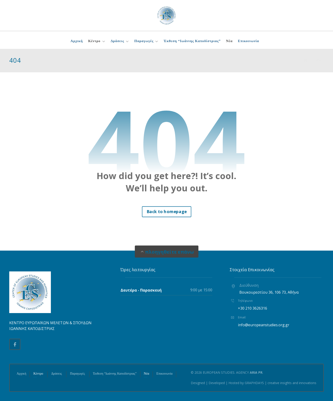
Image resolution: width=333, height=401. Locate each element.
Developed (217, 383)
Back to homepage (166, 211)
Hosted (233, 383)
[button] (14, 344)
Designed (198, 383)
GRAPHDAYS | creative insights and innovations (280, 383)
